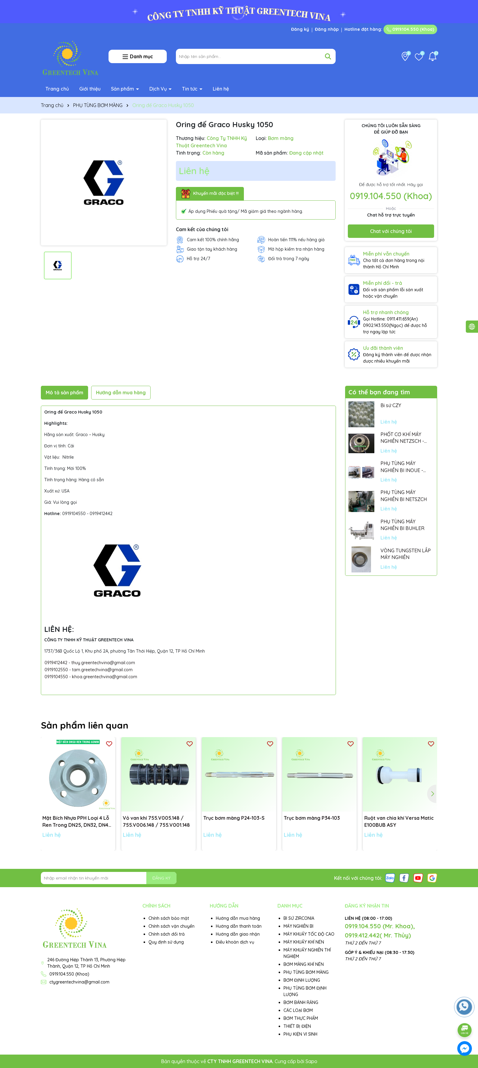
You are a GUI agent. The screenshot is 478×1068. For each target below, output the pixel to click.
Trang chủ (57, 89)
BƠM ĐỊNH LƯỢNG (302, 980)
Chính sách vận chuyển (171, 926)
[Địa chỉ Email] (109, 878)
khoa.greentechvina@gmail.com (104, 676)
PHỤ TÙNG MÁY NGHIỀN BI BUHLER (402, 524)
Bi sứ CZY (390, 405)
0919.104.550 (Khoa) (410, 29)
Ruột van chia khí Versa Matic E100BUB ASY (399, 821)
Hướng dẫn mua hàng (238, 918)
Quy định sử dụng (166, 942)
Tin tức (190, 89)
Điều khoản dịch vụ (235, 942)
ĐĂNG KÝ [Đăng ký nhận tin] (161, 878)
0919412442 (56, 662)
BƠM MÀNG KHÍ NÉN (304, 964)
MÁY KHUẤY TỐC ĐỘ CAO (309, 934)
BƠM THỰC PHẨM (301, 1018)
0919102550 (56, 669)
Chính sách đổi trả (166, 934)
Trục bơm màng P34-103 (312, 818)
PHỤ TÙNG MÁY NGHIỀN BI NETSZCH (403, 495)
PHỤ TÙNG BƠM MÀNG (306, 972)
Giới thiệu (90, 89)
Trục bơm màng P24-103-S (234, 818)
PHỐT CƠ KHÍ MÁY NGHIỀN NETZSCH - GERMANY (402, 438)
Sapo (311, 1061)
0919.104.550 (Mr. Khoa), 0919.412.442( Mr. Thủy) (380, 930)
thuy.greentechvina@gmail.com (103, 662)
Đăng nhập (327, 29)
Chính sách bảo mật (168, 918)
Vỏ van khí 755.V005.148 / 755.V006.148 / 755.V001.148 (156, 821)
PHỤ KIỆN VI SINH (300, 1034)
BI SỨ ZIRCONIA (299, 918)
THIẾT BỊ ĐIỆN (297, 1026)
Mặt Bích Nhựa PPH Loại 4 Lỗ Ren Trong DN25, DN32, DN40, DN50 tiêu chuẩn (77, 821)
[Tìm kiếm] (328, 56)
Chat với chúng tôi (391, 231)
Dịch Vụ (158, 89)
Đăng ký (300, 29)
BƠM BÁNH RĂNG (301, 1002)
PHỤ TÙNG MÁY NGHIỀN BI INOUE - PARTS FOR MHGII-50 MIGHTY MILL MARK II (404, 467)
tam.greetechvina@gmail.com (102, 669)
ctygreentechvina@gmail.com (79, 982)
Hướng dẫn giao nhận (238, 934)
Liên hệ (221, 89)
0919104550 (56, 676)
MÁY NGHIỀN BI (298, 926)
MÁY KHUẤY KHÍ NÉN (304, 942)
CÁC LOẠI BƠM (298, 1010)
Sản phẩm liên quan (84, 725)
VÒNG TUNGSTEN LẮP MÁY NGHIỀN (405, 553)
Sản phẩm (123, 89)
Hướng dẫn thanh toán (239, 926)
